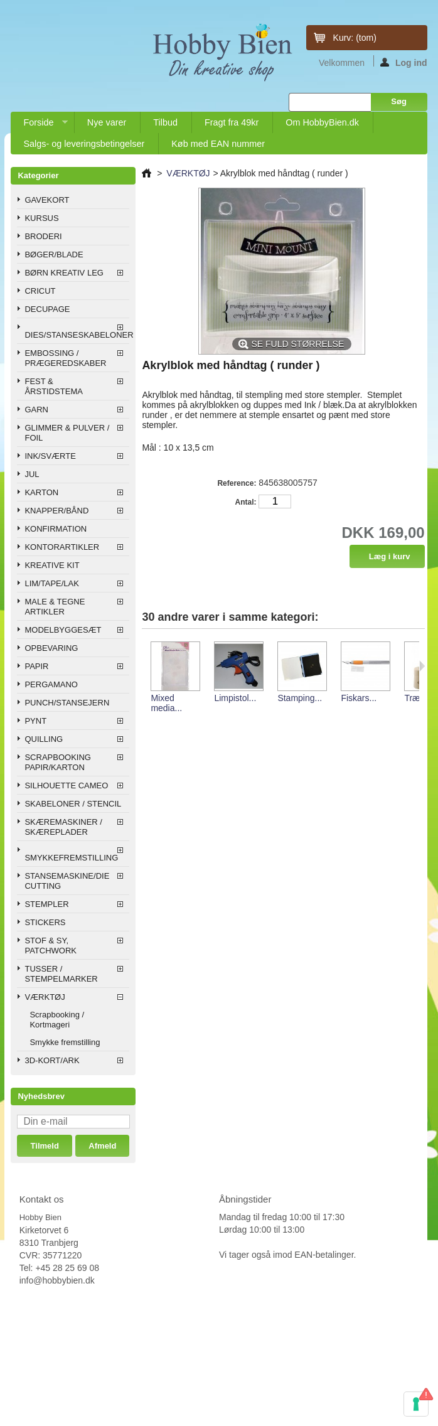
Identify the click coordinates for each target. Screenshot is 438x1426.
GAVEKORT (46, 200)
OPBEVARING (51, 648)
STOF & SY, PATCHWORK (50, 945)
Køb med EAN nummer (218, 144)
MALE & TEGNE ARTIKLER (54, 606)
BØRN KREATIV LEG (63, 272)
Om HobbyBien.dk (322, 122)
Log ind (403, 62)
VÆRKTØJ (44, 997)
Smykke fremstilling (64, 1042)
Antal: (245, 502)
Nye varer (106, 122)
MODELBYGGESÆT (62, 630)
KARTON (41, 492)
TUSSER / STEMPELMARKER (60, 974)
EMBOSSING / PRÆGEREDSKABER (65, 358)
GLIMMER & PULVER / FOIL (66, 432)
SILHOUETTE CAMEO (66, 785)
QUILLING (43, 739)
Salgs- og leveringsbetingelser (83, 144)
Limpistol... (235, 698)
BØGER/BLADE (53, 254)
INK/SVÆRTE (49, 456)
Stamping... (299, 698)
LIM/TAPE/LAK (51, 583)
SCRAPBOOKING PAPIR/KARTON (57, 762)
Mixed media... (166, 703)
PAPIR (36, 666)
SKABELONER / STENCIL (72, 803)
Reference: (236, 483)
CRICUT (39, 291)
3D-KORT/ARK (51, 1060)
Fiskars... (359, 698)
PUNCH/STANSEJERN (66, 702)
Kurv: (355, 38)
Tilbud (165, 122)
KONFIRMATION (55, 528)
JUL (31, 474)
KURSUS (41, 218)
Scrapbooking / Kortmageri (56, 1019)
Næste (422, 666)
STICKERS (44, 922)
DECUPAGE (47, 309)
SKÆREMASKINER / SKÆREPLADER (63, 827)
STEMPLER (46, 904)
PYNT (35, 721)
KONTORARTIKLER (61, 547)
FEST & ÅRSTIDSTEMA (53, 386)
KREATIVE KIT (51, 565)
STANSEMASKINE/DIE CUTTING (66, 881)
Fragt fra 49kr (232, 122)
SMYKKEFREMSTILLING (71, 857)
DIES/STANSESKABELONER (76, 335)
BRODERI (42, 236)
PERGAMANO (51, 684)
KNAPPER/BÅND (56, 510)
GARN (36, 409)
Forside (39, 125)
